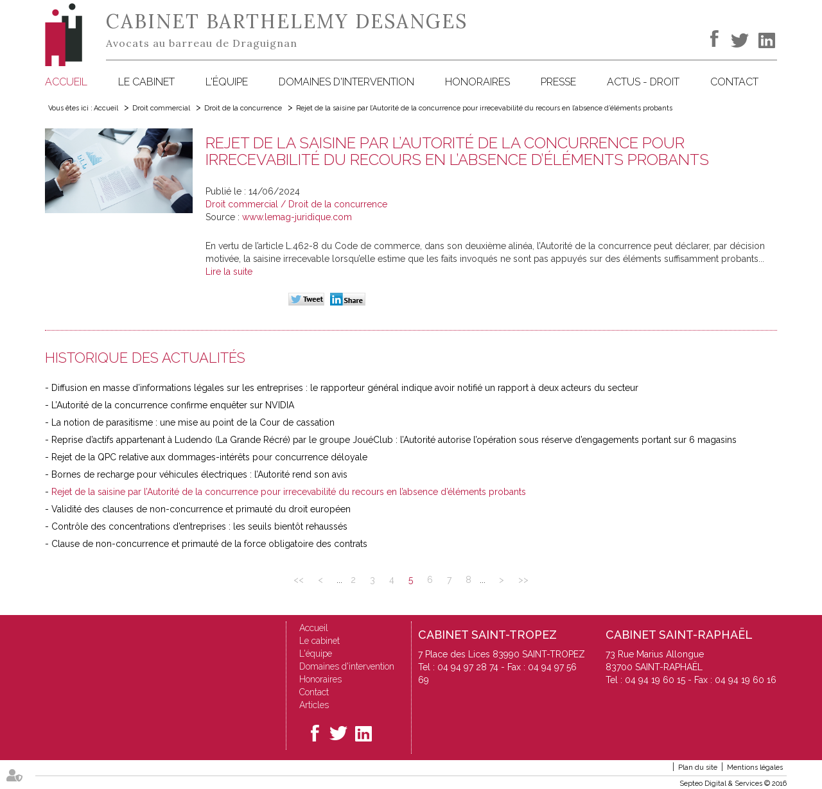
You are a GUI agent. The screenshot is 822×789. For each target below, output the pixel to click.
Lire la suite (229, 271)
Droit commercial (161, 108)
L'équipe (227, 82)
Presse (558, 82)
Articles (314, 705)
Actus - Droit (643, 82)
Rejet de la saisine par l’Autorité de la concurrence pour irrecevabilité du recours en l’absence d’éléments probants (484, 108)
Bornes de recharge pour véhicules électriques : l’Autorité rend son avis (199, 474)
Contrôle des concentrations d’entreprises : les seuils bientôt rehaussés (199, 526)
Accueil (66, 82)
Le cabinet (146, 82)
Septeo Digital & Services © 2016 (733, 783)
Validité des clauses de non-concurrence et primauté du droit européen (201, 509)
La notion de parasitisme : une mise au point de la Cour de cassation (193, 422)
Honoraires (477, 82)
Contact (734, 82)
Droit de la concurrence (243, 108)
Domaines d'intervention (346, 82)
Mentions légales (755, 767)
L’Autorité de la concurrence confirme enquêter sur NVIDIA (172, 405)
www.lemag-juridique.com (297, 217)
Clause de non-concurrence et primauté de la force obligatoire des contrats (209, 544)
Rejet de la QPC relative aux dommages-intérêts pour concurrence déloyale (209, 457)
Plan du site (697, 767)
